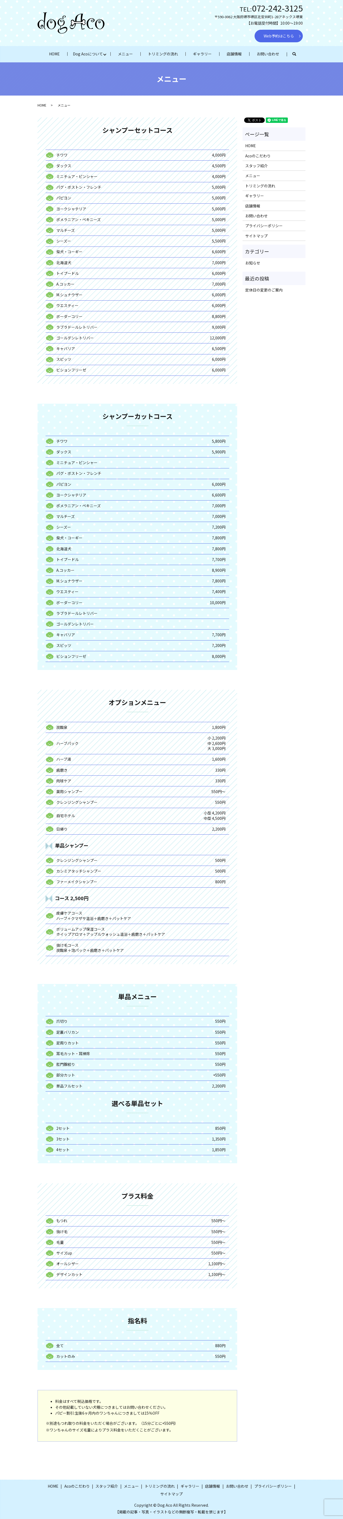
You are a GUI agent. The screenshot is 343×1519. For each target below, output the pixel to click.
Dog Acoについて (88, 53)
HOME (54, 53)
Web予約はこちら (279, 36)
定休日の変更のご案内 (264, 290)
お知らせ (252, 263)
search (298, 54)
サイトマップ (256, 235)
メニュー (125, 53)
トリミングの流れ (163, 53)
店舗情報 (234, 53)
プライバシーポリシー (264, 225)
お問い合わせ (268, 53)
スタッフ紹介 (256, 165)
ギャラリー (202, 53)
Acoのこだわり (258, 155)
